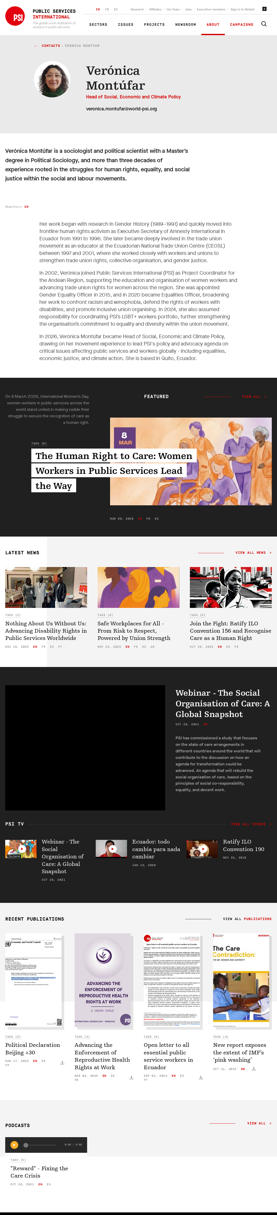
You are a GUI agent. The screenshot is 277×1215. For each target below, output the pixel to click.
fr (148, 518)
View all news (250, 553)
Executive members (211, 9)
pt (60, 646)
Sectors (98, 25)
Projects (154, 25)
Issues (126, 25)
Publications (258, 919)
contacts (51, 46)
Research (137, 9)
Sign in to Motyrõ (243, 9)
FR (107, 9)
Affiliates (155, 9)
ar (152, 646)
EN (98, 9)
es (157, 518)
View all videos (249, 824)
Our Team (173, 9)
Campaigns (242, 25)
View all (251, 397)
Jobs (188, 9)
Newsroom (185, 25)
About (213, 25)
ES (116, 9)
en (26, 206)
